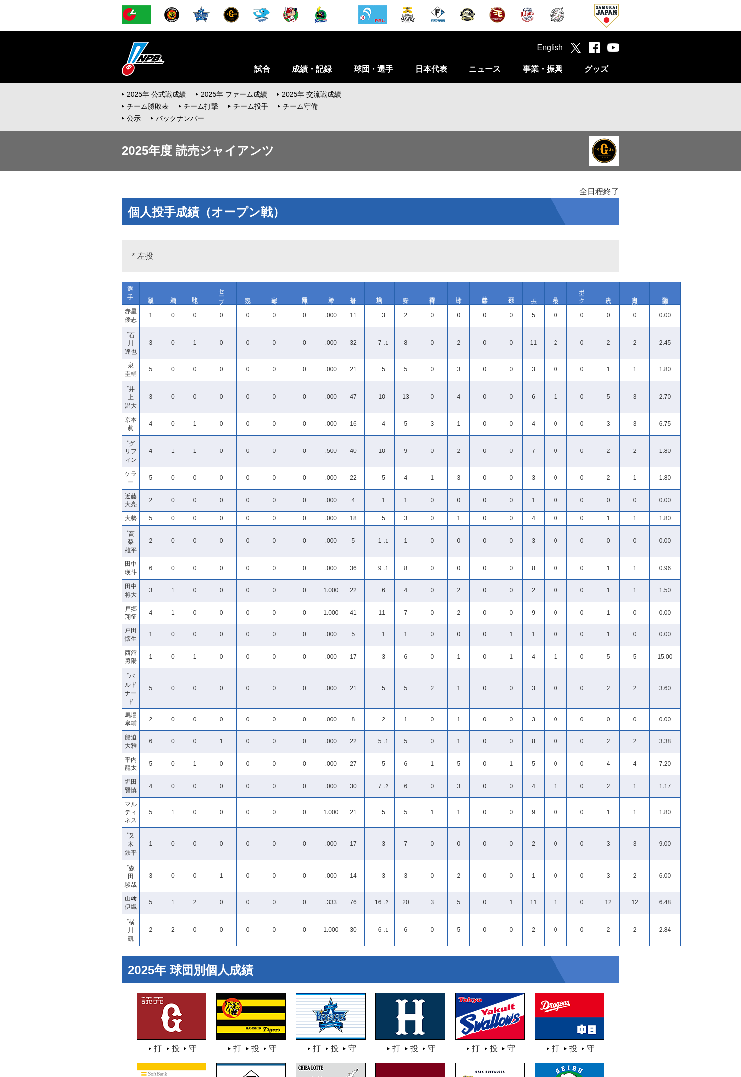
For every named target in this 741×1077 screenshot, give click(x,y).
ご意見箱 (416, 1025)
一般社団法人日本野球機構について (174, 1025)
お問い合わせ (370, 1025)
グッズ (596, 69)
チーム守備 (300, 106)
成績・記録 (312, 69)
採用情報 (250, 1025)
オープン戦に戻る (375, 884)
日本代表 (431, 69)
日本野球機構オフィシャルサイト (168, 58)
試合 (262, 69)
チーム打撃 (201, 106)
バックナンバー (180, 118)
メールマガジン (464, 1025)
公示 (134, 118)
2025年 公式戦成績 (156, 94)
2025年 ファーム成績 (234, 94)
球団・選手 (373, 69)
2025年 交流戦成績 (311, 94)
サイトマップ (588, 1025)
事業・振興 (542, 69)
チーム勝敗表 (148, 106)
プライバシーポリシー (307, 1025)
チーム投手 (250, 106)
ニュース (485, 69)
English (550, 47)
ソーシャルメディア (528, 1025)
